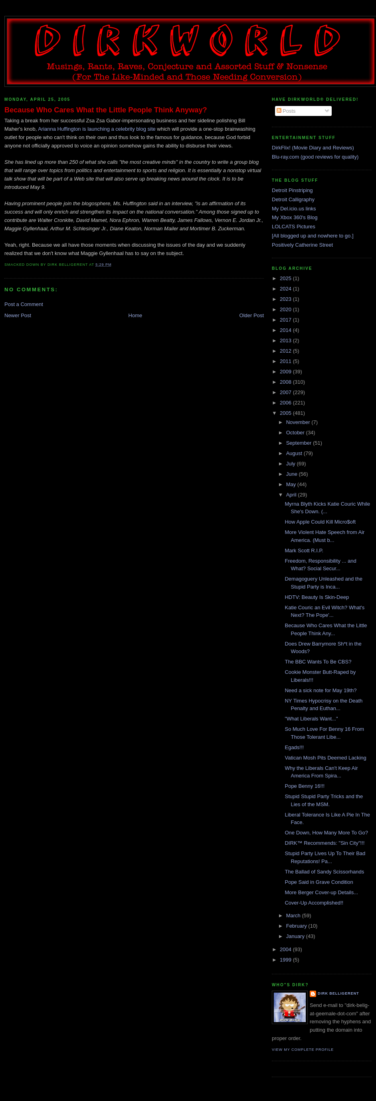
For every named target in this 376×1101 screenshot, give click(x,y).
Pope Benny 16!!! (305, 786)
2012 (286, 351)
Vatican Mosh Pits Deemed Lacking (325, 758)
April (292, 495)
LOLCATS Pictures (293, 227)
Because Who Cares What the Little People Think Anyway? (105, 110)
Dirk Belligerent (338, 993)
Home (135, 315)
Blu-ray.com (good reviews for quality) (315, 157)
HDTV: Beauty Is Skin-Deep (317, 597)
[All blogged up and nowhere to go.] (313, 236)
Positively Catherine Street (302, 245)
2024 (286, 289)
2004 (286, 949)
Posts (286, 111)
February (297, 926)
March (294, 915)
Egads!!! (294, 747)
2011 (286, 361)
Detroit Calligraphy (293, 199)
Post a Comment (23, 304)
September (299, 443)
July (291, 464)
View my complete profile (303, 1050)
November (299, 422)
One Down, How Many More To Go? (326, 833)
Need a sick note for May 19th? (320, 690)
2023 (286, 299)
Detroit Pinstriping (292, 190)
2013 (286, 340)
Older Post (251, 315)
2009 (286, 372)
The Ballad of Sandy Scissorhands (324, 872)
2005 (286, 413)
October (296, 433)
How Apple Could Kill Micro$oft (320, 522)
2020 (286, 309)
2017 (286, 320)
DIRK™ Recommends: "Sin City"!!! (324, 843)
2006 (286, 403)
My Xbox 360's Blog (295, 217)
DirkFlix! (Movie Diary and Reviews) (313, 148)
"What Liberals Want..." (311, 719)
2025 (286, 278)
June (292, 474)
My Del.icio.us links (294, 209)
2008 (286, 382)
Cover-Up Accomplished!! (314, 903)
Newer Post (17, 315)
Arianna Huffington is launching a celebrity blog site (97, 129)
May (291, 484)
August (295, 453)
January (296, 936)
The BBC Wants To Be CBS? (318, 662)
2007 (286, 392)
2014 (286, 330)
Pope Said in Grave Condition (319, 882)
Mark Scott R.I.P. (304, 550)
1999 (286, 960)
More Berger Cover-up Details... (321, 892)
